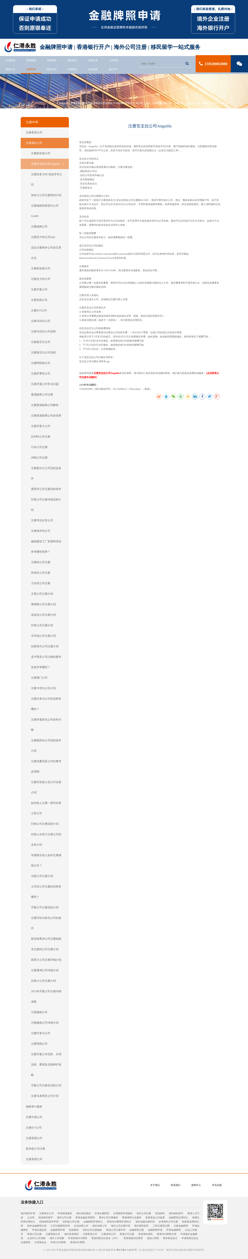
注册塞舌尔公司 (47, 342)
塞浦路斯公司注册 (47, 394)
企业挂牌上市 (81, 1226)
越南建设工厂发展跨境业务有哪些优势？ (47, 546)
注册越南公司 (47, 1012)
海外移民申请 (28, 1213)
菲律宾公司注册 (47, 572)
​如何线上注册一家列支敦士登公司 (47, 808)
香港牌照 (31, 60)
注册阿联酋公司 (47, 363)
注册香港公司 (45, 132)
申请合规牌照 (102, 1213)
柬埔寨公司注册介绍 (47, 604)
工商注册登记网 (161, 1226)
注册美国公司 (47, 300)
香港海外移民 (145, 1234)
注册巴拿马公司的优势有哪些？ (47, 703)
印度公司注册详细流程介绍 (47, 504)
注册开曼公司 (47, 289)
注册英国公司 (45, 1138)
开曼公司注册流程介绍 (47, 907)
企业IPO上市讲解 (36, 1238)
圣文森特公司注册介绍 (47, 949)
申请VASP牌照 (58, 1242)
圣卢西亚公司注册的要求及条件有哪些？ (47, 662)
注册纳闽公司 (47, 226)
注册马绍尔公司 (47, 321)
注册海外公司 (192, 103)
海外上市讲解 (57, 1238)
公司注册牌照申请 (60, 1226)
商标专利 (51, 69)
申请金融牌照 (173, 1230)
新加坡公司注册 (45, 1148)
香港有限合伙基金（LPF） (105, 1238)
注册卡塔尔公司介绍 (47, 688)
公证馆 (30, 1217)
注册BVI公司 (47, 310)
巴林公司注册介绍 (47, 625)
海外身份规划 (83, 1213)
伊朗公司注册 (47, 457)
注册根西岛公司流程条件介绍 (47, 745)
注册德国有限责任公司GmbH (47, 210)
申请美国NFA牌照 (77, 1238)
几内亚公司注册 (47, 583)
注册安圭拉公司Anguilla (214, 103)
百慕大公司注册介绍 (47, 980)
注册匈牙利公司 (47, 530)
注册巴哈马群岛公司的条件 (47, 923)
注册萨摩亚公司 (47, 373)
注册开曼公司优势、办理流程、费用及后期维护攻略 (47, 1064)
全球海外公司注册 (168, 1221)
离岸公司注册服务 (108, 1217)
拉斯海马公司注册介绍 (47, 646)
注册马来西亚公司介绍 (47, 1096)
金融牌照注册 (136, 1230)
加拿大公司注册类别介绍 (47, 195)
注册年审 (31, 69)
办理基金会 (40, 1242)
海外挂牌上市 (99, 1226)
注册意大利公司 (47, 279)
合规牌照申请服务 (123, 1213)
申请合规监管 (39, 1230)
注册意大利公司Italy (47, 237)
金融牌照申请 (57, 1230)
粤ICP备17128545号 (126, 1250)
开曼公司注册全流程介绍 (47, 1085)
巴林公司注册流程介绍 (47, 823)
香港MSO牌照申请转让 (119, 1221)
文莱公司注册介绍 (47, 593)
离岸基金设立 (170, 1238)
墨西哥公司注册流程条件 (47, 489)
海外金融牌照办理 (36, 1226)
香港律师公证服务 (131, 1217)
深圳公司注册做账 (92, 1230)
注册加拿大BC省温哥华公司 (47, 179)
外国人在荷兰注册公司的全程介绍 (47, 839)
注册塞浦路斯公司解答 (47, 405)
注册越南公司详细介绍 (47, 1022)
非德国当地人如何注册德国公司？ (47, 860)
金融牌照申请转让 (93, 1221)
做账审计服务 (45, 1106)
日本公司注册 (47, 447)
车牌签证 (72, 69)
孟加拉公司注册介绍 (47, 614)
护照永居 (93, 60)
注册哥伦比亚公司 (47, 520)
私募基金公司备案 (155, 1217)
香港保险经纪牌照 (133, 1238)
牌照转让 (72, 60)
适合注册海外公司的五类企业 (47, 252)
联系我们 (175, 1185)
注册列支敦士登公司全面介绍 (47, 787)
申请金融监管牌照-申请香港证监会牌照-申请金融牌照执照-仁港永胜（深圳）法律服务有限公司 (121, 103)
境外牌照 (51, 60)
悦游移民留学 (45, 1217)
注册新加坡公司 (47, 153)
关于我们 (155, 1185)
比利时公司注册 (47, 436)
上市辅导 (113, 60)
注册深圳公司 (108, 1234)
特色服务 (93, 69)
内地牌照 (10, 60)
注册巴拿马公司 (47, 1033)
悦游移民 (160, 1213)
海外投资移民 (71, 1234)
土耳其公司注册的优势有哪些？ (47, 891)
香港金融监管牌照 (85, 1217)
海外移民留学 (176, 1213)
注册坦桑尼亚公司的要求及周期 (47, 766)
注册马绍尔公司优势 (47, 331)
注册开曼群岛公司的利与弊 (47, 724)
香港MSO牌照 (77, 1242)
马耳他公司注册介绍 (47, 635)
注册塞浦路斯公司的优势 (47, 415)
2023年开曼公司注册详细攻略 (47, 996)
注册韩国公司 (47, 1043)
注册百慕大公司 (47, 426)
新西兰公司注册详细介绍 (47, 959)
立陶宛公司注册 (47, 562)
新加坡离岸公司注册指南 (47, 938)
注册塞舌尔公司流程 (47, 352)
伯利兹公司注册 (71, 1221)
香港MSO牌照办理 (166, 1234)
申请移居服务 (65, 1213)
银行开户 (113, 69)
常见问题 (217, 1185)
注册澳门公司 (47, 677)
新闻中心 (196, 1185)
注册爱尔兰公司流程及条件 (47, 473)
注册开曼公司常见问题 (47, 384)
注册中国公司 (45, 1117)
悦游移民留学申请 (49, 1221)
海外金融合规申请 (145, 1221)
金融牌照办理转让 (178, 1217)
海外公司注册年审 (120, 1226)
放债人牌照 (153, 1238)
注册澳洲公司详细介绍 (47, 970)
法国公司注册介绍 (47, 876)
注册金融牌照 (181, 1226)
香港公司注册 (34, 1234)
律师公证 (10, 69)
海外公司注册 (144, 1213)
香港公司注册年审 (115, 1230)
